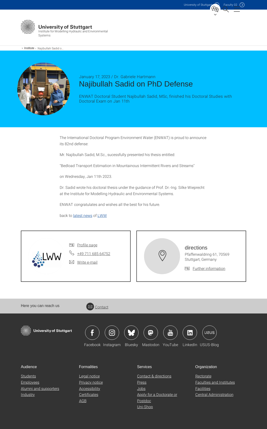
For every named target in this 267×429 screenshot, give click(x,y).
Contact (97, 306)
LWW (102, 215)
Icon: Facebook (92, 332)
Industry (28, 394)
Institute (29, 48)
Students (28, 375)
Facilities (202, 388)
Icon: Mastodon (151, 332)
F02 (230, 4)
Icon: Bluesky (131, 332)
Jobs (141, 388)
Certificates (88, 394)
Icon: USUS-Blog (209, 332)
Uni (198, 4)
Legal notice (89, 375)
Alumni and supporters (40, 388)
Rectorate (203, 375)
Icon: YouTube (170, 332)
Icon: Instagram (112, 332)
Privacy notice (91, 382)
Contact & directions (154, 375)
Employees (30, 382)
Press (141, 382)
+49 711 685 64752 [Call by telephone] (93, 253)
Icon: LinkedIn (190, 332)
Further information (209, 268)
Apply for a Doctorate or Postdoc (157, 397)
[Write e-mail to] (83, 262)
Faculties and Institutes (215, 382)
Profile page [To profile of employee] (87, 244)
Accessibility (89, 388)
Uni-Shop (145, 406)
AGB (83, 400)
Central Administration (214, 394)
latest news (82, 215)
